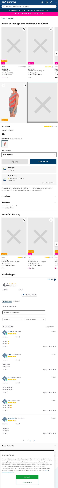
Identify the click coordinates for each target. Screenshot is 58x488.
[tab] (29, 295)
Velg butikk (11, 180)
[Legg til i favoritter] (24, 29)
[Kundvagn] (51, 2)
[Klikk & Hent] (43, 161)
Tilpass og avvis (27, 482)
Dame (3, 18)
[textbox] (55, 327)
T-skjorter (11, 18)
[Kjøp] (15, 161)
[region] (27, 469)
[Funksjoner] (29, 202)
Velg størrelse (29, 154)
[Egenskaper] (29, 196)
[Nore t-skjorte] (5, 143)
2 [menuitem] (30, 440)
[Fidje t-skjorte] (14, 53)
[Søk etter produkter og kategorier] (29, 6)
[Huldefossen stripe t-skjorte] (14, 244)
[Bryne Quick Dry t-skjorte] (40, 53)
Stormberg (6, 126)
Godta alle (27, 477)
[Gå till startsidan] (9, 2)
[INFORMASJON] (29, 445)
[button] (5, 346)
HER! (41, 14)
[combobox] (12, 319)
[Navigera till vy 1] (42, 104)
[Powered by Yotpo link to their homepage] (51, 280)
